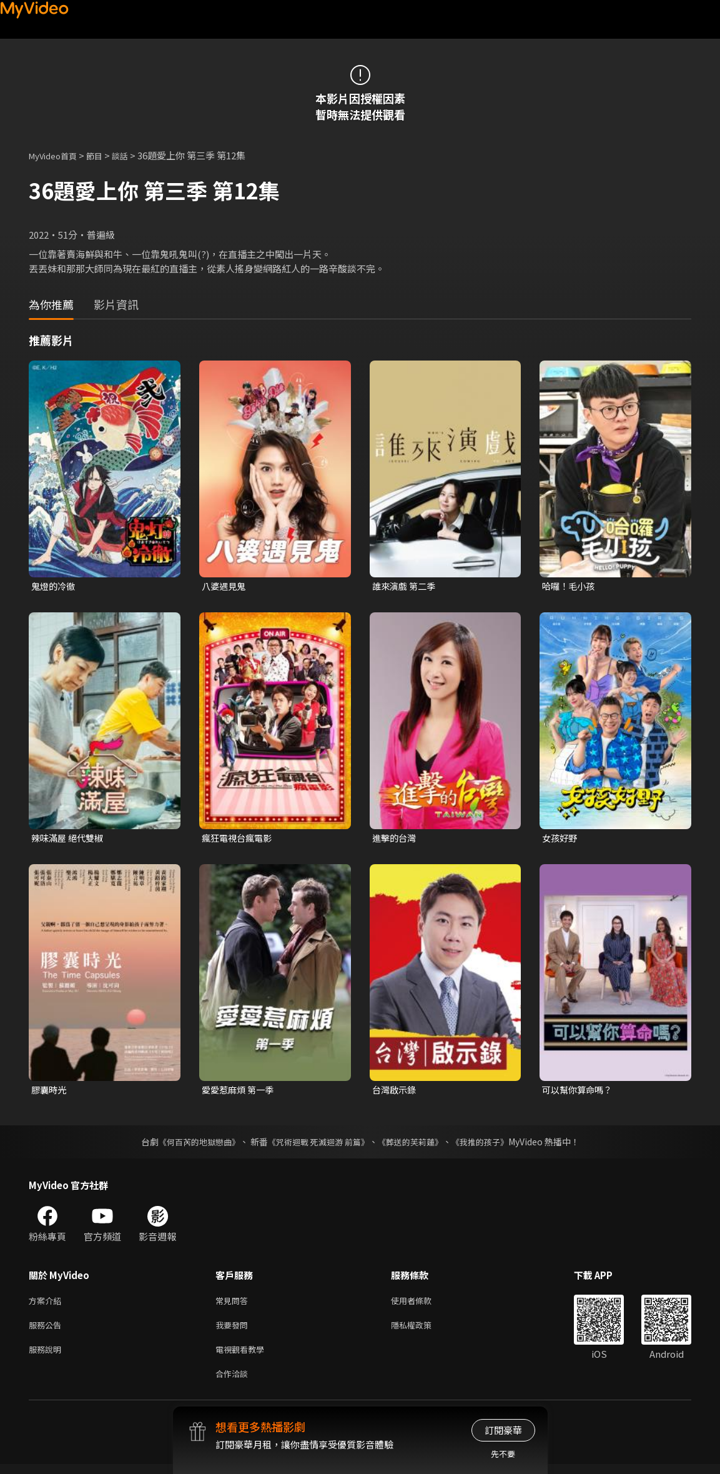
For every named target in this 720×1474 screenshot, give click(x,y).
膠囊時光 (50, 1091)
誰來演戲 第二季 (406, 586)
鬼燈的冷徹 (54, 586)
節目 (104, 155)
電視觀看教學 (243, 1356)
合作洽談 (234, 1382)
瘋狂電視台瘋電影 (239, 839)
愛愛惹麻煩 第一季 (240, 1091)
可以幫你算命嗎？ (579, 1091)
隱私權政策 (421, 1330)
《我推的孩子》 (489, 1144)
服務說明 (47, 1356)
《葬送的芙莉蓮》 (415, 1144)
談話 (132, 155)
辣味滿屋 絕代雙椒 (69, 839)
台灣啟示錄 (395, 1091)
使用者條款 (421, 1303)
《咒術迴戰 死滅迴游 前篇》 (316, 1144)
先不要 (503, 1454)
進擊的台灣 (395, 839)
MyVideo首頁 (57, 155)
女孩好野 (560, 839)
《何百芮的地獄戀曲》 (190, 1144)
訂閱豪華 (503, 1430)
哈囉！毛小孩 (570, 586)
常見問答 (234, 1303)
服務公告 (47, 1330)
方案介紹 (47, 1303)
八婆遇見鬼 (225, 586)
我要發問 (234, 1330)
